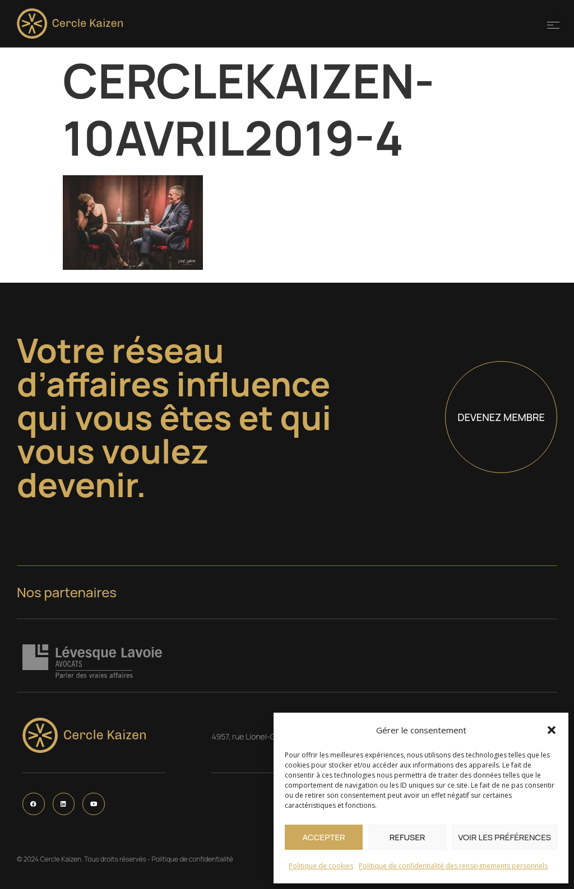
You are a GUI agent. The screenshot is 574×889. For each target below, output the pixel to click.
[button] (551, 730)
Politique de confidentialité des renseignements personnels (453, 866)
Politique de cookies (321, 866)
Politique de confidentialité (192, 859)
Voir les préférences (504, 837)
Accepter (323, 837)
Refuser (407, 837)
